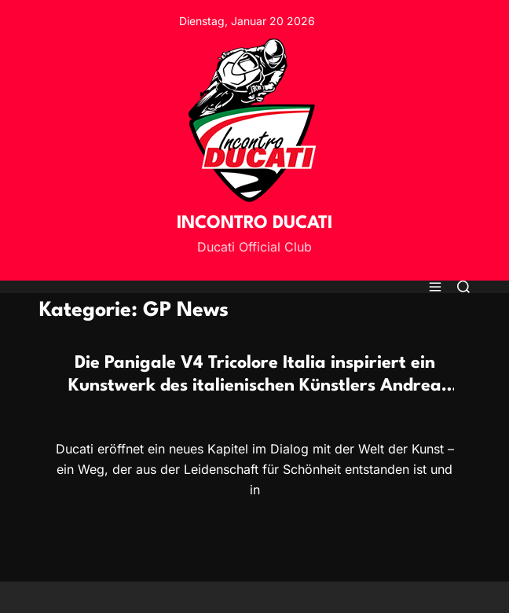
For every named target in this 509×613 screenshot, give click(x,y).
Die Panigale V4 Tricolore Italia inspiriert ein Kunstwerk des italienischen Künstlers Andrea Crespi (254, 385)
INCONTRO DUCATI (254, 223)
